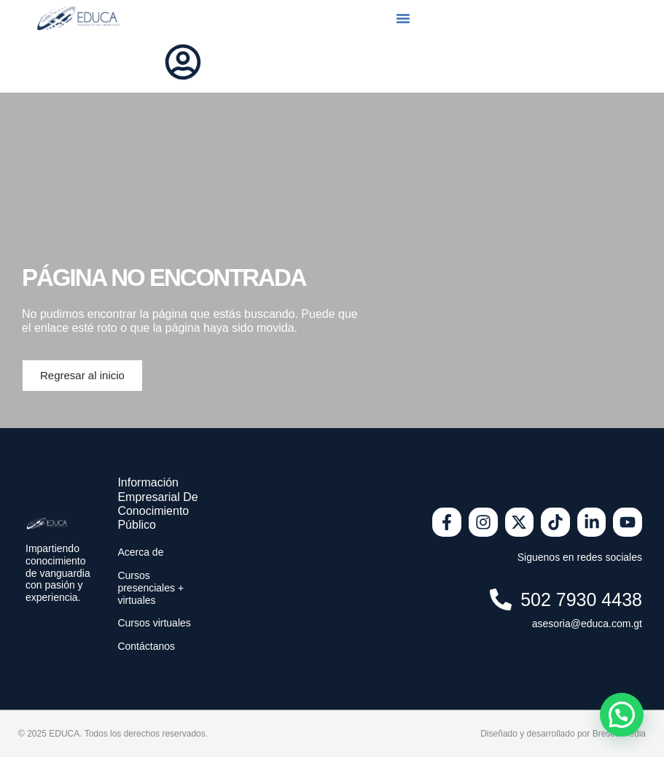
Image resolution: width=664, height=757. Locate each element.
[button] (403, 18)
